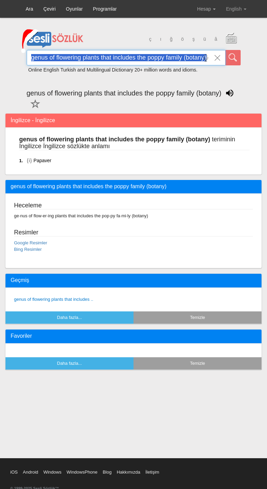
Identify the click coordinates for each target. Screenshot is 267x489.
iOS (14, 472)
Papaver (42, 160)
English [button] (236, 9)
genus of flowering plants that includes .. (53, 299)
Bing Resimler (28, 249)
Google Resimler (30, 242)
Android (30, 472)
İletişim (152, 472)
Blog (107, 472)
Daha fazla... (69, 317)
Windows (52, 472)
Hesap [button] (206, 9)
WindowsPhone (81, 472)
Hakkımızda (128, 472)
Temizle (197, 317)
